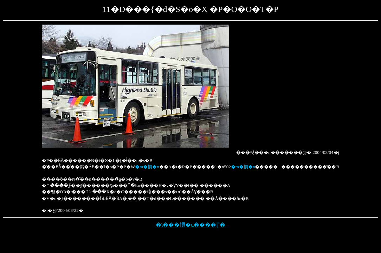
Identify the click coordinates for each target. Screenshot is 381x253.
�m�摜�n (147, 166)
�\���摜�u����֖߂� (190, 225)
